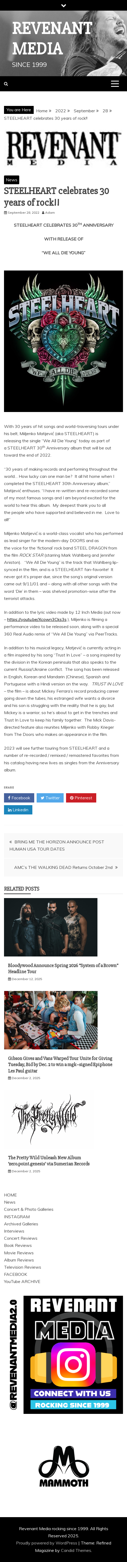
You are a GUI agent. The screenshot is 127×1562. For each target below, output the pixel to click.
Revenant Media (52, 38)
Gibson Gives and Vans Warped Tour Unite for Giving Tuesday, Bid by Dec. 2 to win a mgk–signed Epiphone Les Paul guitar (60, 1064)
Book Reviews (18, 1245)
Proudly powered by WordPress (47, 1543)
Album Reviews (19, 1260)
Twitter (50, 798)
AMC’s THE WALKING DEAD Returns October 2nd (63, 867)
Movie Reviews (19, 1252)
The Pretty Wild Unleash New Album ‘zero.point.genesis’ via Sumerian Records (49, 1161)
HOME (10, 1195)
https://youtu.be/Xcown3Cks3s (37, 619)
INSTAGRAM (17, 1216)
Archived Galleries (21, 1223)
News (11, 179)
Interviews (14, 1231)
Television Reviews (22, 1267)
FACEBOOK (15, 1274)
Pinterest (81, 798)
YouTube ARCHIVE (22, 1281)
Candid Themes (76, 1550)
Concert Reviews (20, 1238)
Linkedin (18, 809)
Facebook (19, 798)
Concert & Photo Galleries (28, 1209)
